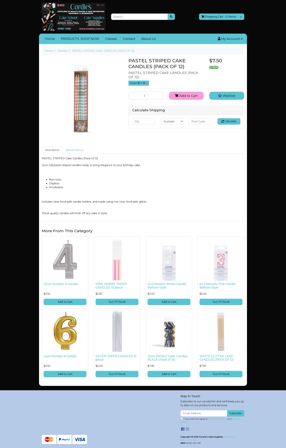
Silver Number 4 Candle (61, 284)
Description (52, 150)
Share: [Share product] (138, 83)
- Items (218, 17)
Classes (111, 39)
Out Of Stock (117, 301)
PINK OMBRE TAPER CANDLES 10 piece (111, 285)
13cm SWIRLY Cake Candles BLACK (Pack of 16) (168, 357)
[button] (230, 39)
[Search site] (171, 17)
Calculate (228, 121)
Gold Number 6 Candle (60, 356)
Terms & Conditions (217, 419)
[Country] (172, 121)
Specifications (74, 150)
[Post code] (200, 121)
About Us (148, 39)
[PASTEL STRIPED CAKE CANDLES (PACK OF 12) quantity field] (145, 96)
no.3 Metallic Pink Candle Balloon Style (218, 285)
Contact (129, 39)
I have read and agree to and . (209, 420)
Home (50, 39)
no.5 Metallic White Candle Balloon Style (167, 285)
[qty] (143, 121)
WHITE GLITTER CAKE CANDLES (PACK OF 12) (217, 357)
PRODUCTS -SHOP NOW (80, 39)
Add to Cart (186, 96)
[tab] (52, 150)
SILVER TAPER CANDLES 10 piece (116, 357)
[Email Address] (203, 413)
